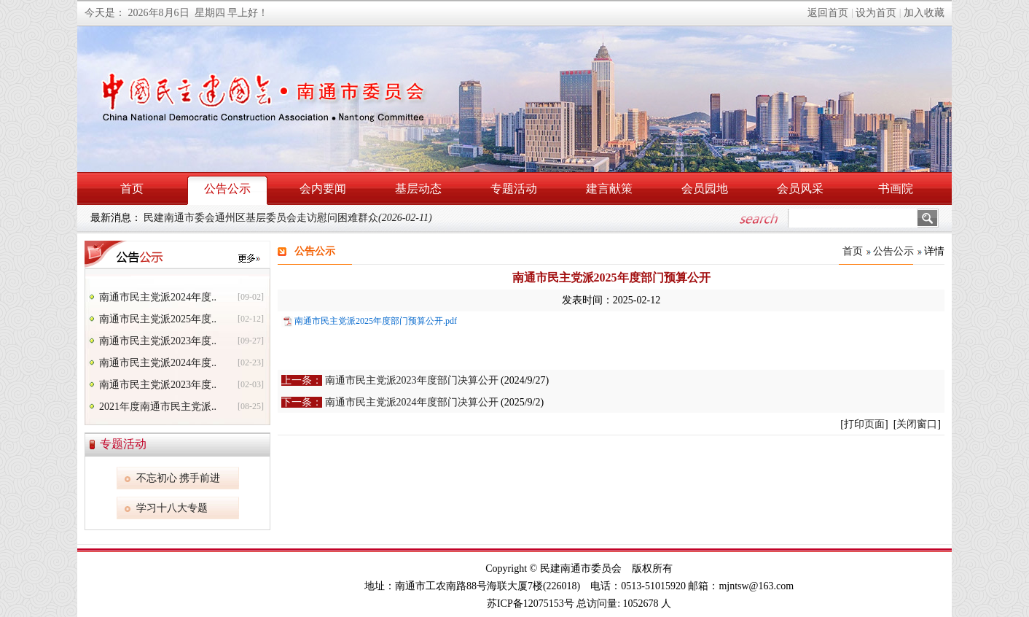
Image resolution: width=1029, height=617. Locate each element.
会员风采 (800, 188)
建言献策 (609, 188)
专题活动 (513, 188)
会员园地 (704, 188)
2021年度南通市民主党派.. (157, 406)
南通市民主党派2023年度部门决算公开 (411, 380)
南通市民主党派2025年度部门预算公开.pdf (375, 321)
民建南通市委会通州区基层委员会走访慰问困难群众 (288, 217)
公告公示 (227, 188)
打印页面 (864, 424)
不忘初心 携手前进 (178, 478)
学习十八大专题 (172, 507)
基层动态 (418, 188)
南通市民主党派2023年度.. (157, 340)
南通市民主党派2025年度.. (157, 319)
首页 (132, 188)
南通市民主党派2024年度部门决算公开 (411, 402)
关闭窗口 (916, 424)
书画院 (895, 188)
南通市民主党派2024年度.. (157, 297)
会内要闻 (323, 188)
